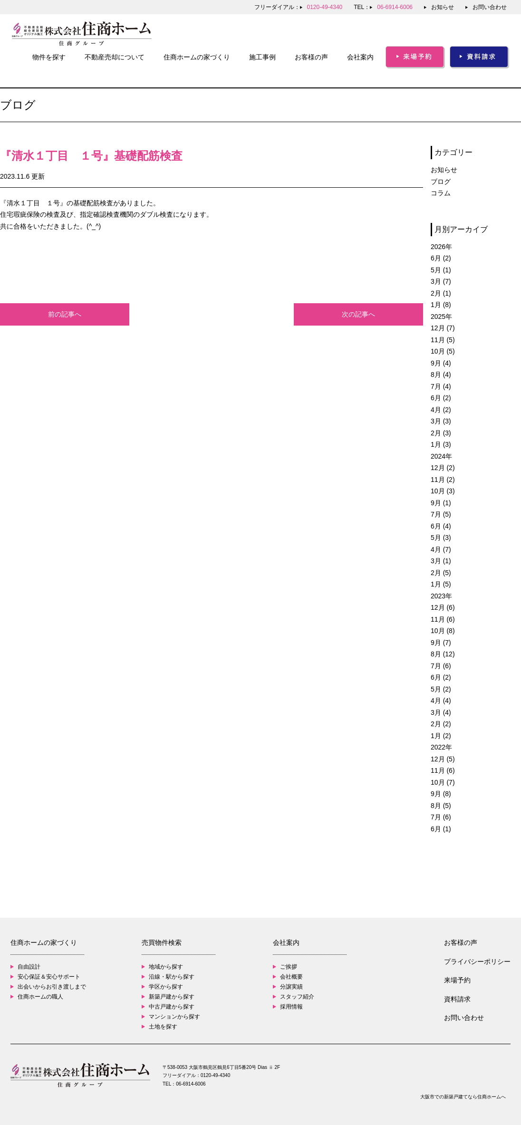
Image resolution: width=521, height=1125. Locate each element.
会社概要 (291, 976)
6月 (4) (441, 526)
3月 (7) (441, 281)
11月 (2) (443, 479)
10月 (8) (443, 631)
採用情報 (291, 1006)
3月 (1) (441, 561)
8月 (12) (443, 654)
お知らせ (442, 7)
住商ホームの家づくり (197, 57)
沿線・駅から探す (171, 976)
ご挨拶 (288, 966)
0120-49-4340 (215, 1075)
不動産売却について (115, 57)
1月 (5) (441, 584)
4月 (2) (441, 409)
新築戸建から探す (171, 996)
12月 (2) (443, 467)
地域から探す (166, 966)
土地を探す (163, 1026)
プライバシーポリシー (477, 961)
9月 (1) (441, 503)
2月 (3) (441, 433)
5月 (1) (441, 270)
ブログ (441, 181)
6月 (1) (441, 829)
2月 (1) (441, 293)
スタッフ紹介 (297, 996)
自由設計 (29, 966)
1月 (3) (441, 444)
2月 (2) (441, 724)
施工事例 (262, 57)
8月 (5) (441, 805)
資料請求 (457, 999)
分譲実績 (291, 986)
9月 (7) (441, 642)
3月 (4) (441, 712)
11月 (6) (443, 619)
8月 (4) (441, 374)
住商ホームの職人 (40, 996)
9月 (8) (441, 794)
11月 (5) (443, 340)
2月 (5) (441, 573)
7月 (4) (441, 386)
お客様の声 (311, 57)
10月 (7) (443, 782)
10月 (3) (443, 491)
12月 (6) (443, 607)
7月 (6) (441, 666)
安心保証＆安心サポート (49, 976)
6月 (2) (441, 258)
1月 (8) (441, 304)
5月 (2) (441, 689)
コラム (441, 193)
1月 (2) (441, 736)
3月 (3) (441, 421)
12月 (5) (443, 759)
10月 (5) (443, 351)
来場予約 (457, 980)
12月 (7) (443, 328)
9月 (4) (441, 363)
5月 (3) (441, 537)
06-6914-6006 (190, 1084)
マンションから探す (174, 1016)
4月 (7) (441, 549)
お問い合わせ (490, 7)
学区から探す (166, 986)
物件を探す (49, 57)
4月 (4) (441, 700)
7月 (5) (441, 514)
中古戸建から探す (171, 1006)
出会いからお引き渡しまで (52, 986)
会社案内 (360, 57)
